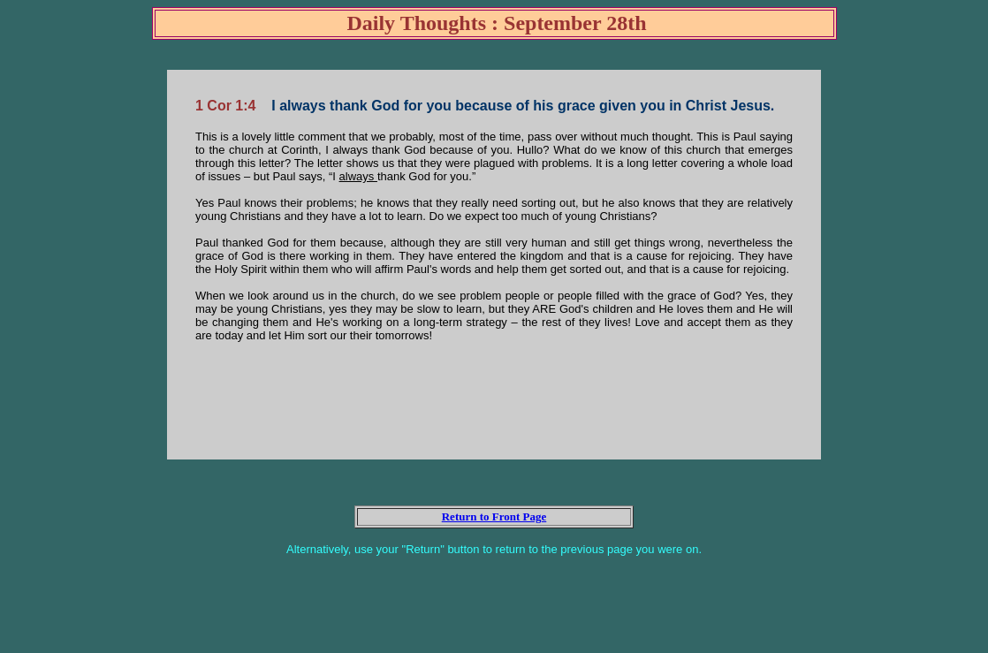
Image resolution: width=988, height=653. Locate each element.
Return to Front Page (494, 516)
